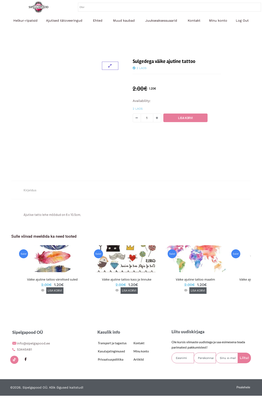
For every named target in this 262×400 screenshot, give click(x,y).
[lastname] (205, 358)
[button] (65, 20)
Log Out (242, 20)
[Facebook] (25, 360)
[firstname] (183, 358)
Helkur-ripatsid (25, 20)
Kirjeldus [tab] (30, 190)
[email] (227, 358)
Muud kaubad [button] (124, 20)
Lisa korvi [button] (55, 290)
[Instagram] (37, 360)
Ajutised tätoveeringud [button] (64, 20)
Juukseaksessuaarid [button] (161, 20)
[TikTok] (14, 360)
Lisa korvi (185, 118)
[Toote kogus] (147, 118)
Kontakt (194, 20)
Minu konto (218, 20)
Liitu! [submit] (244, 358)
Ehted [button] (97, 20)
